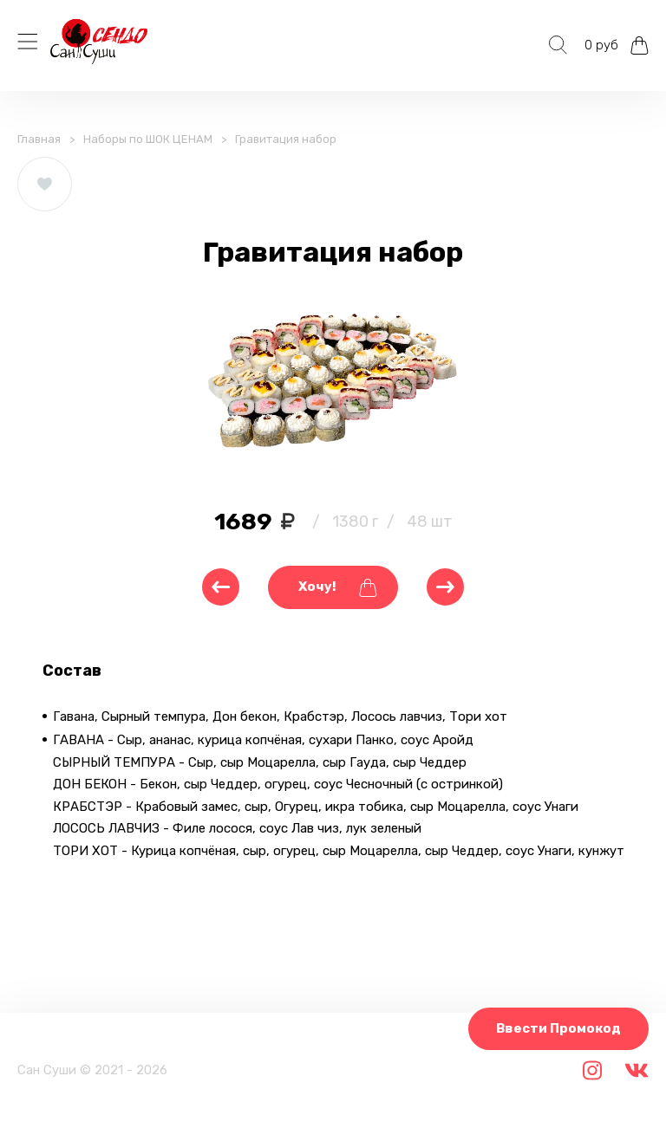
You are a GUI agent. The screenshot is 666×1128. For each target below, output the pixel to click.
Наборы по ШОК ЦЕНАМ (147, 139)
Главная (39, 139)
